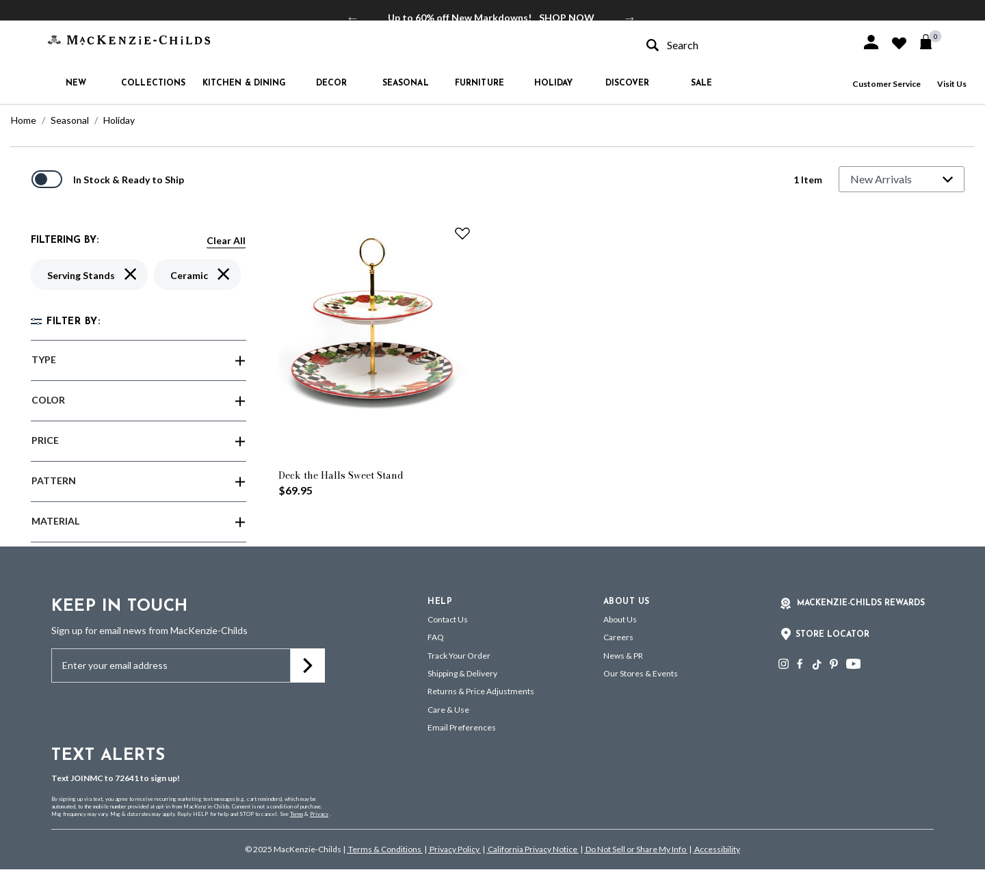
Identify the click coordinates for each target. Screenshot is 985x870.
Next (630, 18)
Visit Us (952, 84)
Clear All (226, 240)
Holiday (119, 120)
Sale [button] (701, 83)
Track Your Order (459, 655)
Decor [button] (331, 83)
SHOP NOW (566, 17)
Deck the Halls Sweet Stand (341, 475)
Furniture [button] (479, 83)
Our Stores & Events (640, 673)
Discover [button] (627, 83)
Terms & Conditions (385, 849)
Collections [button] (153, 83)
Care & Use (448, 709)
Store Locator (832, 635)
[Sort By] (901, 179)
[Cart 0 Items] (932, 41)
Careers (618, 637)
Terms (296, 813)
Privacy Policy (454, 849)
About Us (620, 619)
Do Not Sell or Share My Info (635, 849)
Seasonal (70, 120)
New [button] (76, 83)
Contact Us (448, 619)
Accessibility (716, 849)
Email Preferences (462, 727)
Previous (353, 18)
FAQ (436, 637)
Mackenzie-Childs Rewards (861, 603)
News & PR (623, 655)
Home (23, 120)
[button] (871, 42)
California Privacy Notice (532, 849)
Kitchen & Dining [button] (244, 83)
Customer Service (886, 84)
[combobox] (741, 45)
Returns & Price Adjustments (481, 691)
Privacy (319, 813)
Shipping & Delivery (462, 673)
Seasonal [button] (405, 83)
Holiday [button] (553, 83)
